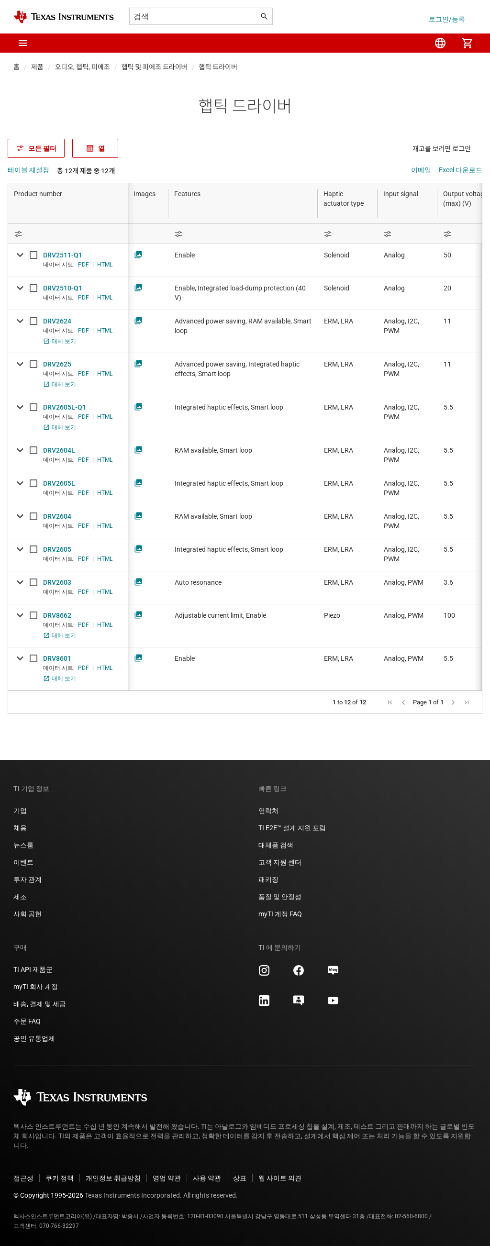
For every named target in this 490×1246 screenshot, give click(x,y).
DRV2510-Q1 (62, 288)
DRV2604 (57, 516)
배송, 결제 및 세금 (39, 1004)
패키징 (268, 879)
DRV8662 (57, 615)
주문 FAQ (27, 1021)
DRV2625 (57, 364)
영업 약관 (167, 1178)
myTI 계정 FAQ (280, 914)
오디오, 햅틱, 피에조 (82, 67)
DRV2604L (59, 450)
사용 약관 (207, 1178)
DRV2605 (57, 549)
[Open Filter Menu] (68, 234)
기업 (20, 810)
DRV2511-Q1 (62, 255)
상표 (239, 1178)
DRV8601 (57, 658)
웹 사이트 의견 (279, 1178)
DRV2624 (57, 321)
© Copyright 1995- (48, 1195)
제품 (37, 67)
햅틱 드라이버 (218, 67)
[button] (23, 43)
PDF (83, 264)
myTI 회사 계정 (35, 986)
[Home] (63, 17)
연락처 (268, 810)
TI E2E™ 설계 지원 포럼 (292, 828)
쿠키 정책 (59, 1178)
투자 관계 (27, 879)
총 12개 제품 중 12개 (86, 171)
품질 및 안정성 (279, 897)
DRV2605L (59, 483)
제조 (20, 897)
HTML (104, 264)
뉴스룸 (23, 845)
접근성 (23, 1178)
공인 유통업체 (34, 1038)
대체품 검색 (275, 845)
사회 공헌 (27, 914)
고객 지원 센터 (279, 862)
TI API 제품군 (33, 969)
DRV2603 (57, 582)
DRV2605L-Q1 (64, 407)
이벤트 (23, 862)
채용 (20, 828)
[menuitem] (440, 43)
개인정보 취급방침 (113, 1178)
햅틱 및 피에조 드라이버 (155, 67)
